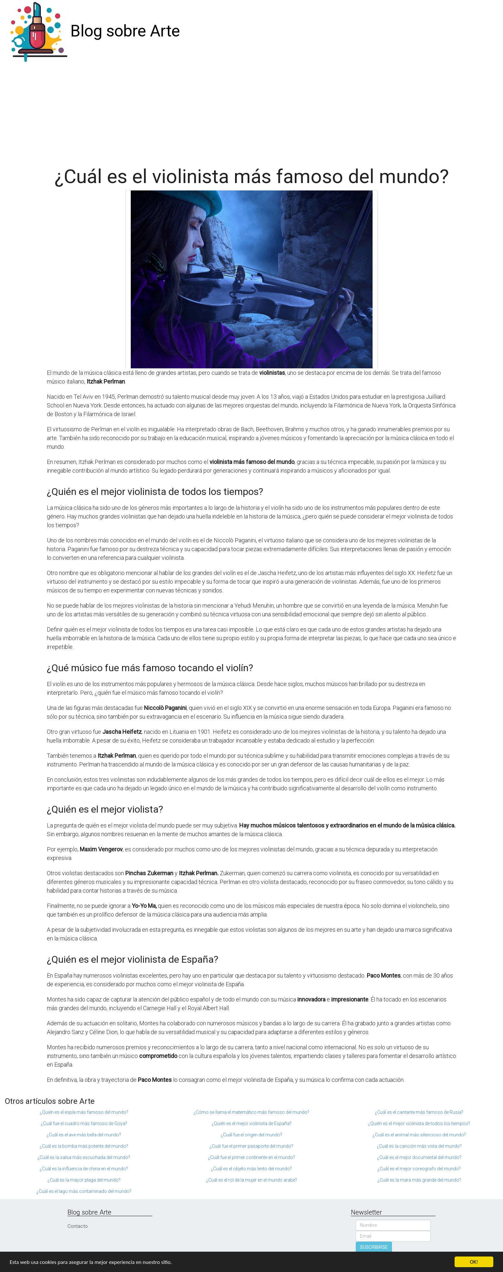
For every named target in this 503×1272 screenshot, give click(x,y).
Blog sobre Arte (125, 31)
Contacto (77, 1226)
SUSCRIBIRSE (374, 1247)
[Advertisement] (251, 111)
